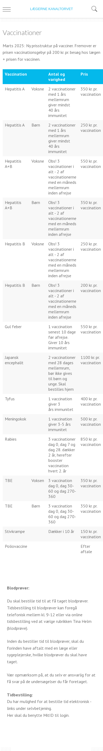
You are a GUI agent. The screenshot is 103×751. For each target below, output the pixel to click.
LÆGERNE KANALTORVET (51, 9)
